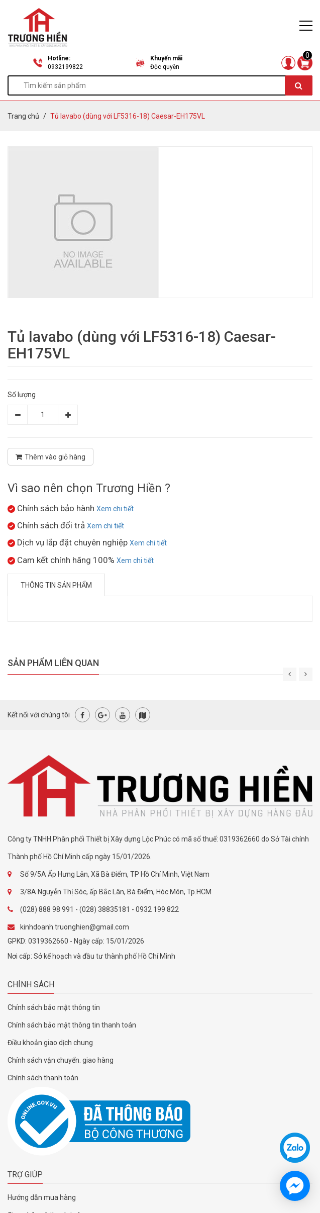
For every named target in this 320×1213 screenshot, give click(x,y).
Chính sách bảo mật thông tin (54, 1007)
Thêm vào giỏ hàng (50, 457)
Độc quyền (164, 66)
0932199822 (65, 66)
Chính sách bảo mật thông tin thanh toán (72, 1025)
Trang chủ (23, 116)
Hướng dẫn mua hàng (42, 1197)
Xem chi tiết (115, 509)
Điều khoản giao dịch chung (50, 1043)
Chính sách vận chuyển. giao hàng (61, 1060)
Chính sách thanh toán (43, 1078)
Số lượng (22, 395)
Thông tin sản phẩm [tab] (56, 585)
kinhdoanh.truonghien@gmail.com (74, 927)
